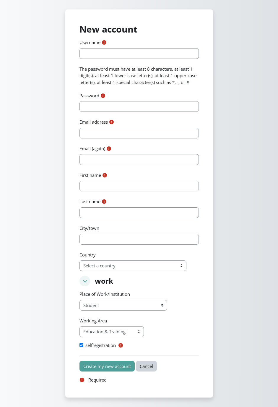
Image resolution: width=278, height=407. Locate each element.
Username (89, 42)
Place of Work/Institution (104, 294)
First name (90, 175)
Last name (89, 201)
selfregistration (100, 345)
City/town (89, 228)
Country (87, 255)
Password (89, 95)
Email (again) (92, 148)
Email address (93, 122)
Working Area (93, 321)
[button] (84, 281)
